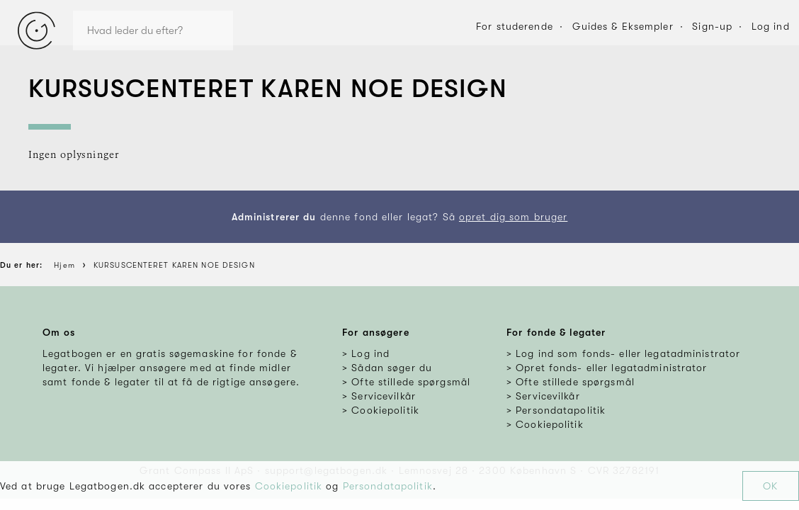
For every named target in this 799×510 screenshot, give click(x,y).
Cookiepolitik (289, 486)
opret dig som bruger (513, 216)
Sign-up (712, 26)
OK (770, 486)
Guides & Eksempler (623, 26)
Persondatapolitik (388, 486)
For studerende (514, 26)
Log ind (771, 26)
